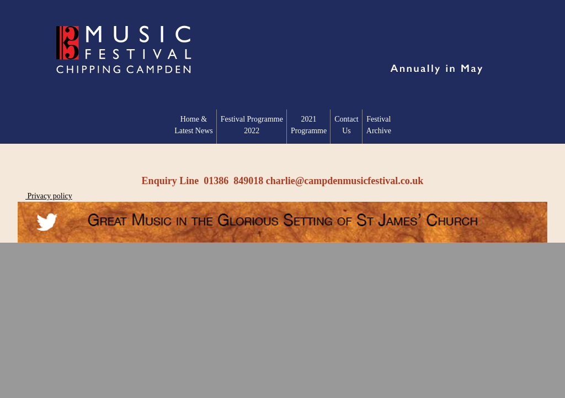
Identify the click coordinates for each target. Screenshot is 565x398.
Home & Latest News (193, 125)
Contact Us (346, 125)
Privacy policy (48, 196)
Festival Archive (378, 125)
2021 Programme (309, 125)
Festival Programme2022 (252, 125)
